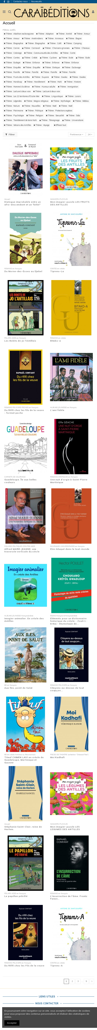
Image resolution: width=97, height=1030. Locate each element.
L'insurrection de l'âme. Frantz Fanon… (69, 897)
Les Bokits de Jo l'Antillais (20, 340)
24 (90, 134)
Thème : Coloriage (13, 53)
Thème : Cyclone (48, 57)
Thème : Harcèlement (34, 81)
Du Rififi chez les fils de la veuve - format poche (24, 411)
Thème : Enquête (12, 67)
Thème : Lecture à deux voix (17, 91)
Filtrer (10, 134)
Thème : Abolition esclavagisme (19, 33)
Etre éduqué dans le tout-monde (70, 549)
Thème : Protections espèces (59, 110)
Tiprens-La (57, 271)
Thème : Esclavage (71, 67)
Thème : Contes (12, 57)
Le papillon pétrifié (15, 896)
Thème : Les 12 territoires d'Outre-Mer (21, 96)
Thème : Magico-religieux (36, 101)
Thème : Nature (12, 106)
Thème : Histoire (72, 81)
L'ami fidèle (57, 410)
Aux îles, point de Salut (18, 687)
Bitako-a (55, 340)
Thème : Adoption (45, 33)
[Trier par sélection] (76, 134)
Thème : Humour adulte (43, 86)
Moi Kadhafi (57, 757)
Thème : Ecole (66, 57)
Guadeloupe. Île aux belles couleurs (20, 480)
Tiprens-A (56, 965)
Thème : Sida (73, 115)
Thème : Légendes (13, 101)
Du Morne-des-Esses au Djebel (23, 271)
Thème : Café (54, 43)
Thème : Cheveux (81, 48)
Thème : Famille (12, 72)
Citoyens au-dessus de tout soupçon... (67, 689)
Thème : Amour (82, 33)
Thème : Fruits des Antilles (17, 77)
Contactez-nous (20, 1)
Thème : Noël (49, 106)
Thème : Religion (34, 115)
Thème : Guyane (40, 77)
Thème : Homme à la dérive (17, 86)
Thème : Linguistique (52, 96)
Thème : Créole (29, 57)
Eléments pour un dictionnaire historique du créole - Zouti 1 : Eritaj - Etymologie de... (68, 621)
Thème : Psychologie (14, 115)
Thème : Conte (67, 53)
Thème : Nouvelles (31, 106)
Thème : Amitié (64, 33)
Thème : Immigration (68, 86)
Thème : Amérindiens (32, 38)
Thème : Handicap (13, 81)
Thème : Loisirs (73, 96)
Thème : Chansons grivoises (56, 48)
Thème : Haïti (55, 81)
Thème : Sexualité (55, 115)
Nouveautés (36, 1)
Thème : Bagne (73, 38)
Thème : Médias (81, 101)
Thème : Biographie (13, 43)
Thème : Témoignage (49, 120)
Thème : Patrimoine (13, 110)
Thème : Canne (11, 48)
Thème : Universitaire (72, 120)
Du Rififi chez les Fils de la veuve (24, 965)
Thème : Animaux (54, 38)
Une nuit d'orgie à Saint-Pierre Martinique (69, 480)
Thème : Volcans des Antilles (17, 125)
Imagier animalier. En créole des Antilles (24, 619)
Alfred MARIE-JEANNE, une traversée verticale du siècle (22, 550)
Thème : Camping (73, 43)
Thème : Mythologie (60, 101)
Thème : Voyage (41, 125)
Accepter (12, 1022)
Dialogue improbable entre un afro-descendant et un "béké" (22, 203)
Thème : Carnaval (31, 48)
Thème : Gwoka (59, 77)
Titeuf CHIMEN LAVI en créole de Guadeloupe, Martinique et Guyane (24, 760)
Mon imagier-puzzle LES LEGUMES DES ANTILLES (65, 828)
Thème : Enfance (31, 62)
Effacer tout (60, 125)
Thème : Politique (34, 110)
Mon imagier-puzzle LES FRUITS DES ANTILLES (70, 203)
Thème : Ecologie (12, 62)
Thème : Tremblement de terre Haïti (20, 120)
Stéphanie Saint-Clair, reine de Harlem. (23, 828)
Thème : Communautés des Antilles (41, 53)
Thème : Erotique (51, 67)
